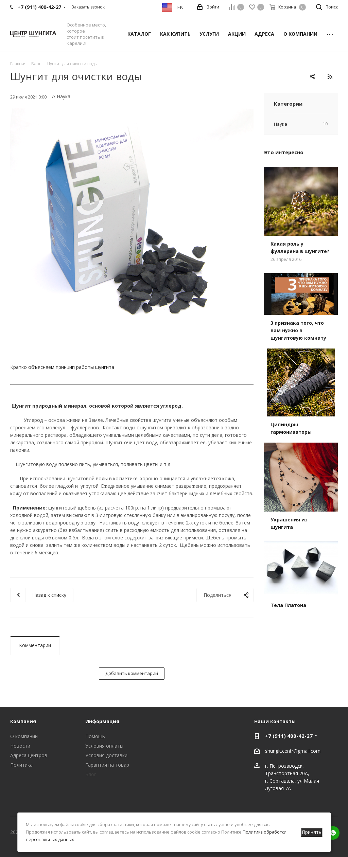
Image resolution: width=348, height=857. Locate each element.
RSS (330, 77)
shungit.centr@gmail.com (292, 751)
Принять (311, 832)
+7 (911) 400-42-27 (289, 735)
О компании (24, 736)
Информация (102, 721)
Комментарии (35, 645)
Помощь (95, 736)
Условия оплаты (104, 746)
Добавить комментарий (131, 673)
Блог (90, 774)
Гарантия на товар (107, 765)
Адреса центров (28, 755)
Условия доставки (106, 755)
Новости (20, 746)
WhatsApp (333, 833)
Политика (21, 765)
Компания (23, 721)
